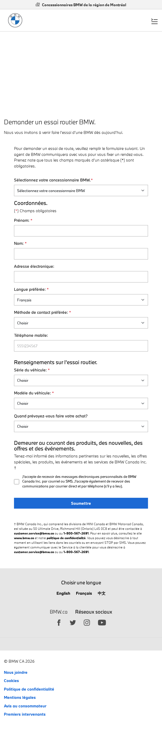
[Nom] (81, 253)
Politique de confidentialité (29, 689)
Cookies (11, 680)
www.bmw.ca (24, 538)
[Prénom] (81, 230)
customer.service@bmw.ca (34, 533)
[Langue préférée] (81, 299)
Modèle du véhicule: (34, 392)
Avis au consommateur (25, 705)
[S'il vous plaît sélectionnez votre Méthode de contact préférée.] (81, 322)
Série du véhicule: (32, 369)
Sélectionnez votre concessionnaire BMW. (53, 179)
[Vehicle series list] (81, 380)
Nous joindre (15, 672)
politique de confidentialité (66, 538)
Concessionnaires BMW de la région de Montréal (81, 4)
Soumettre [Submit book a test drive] (81, 503)
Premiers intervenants (25, 714)
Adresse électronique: (34, 266)
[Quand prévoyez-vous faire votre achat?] (81, 426)
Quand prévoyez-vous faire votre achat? (51, 415)
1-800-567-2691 (76, 533)
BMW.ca (58, 612)
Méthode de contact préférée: (42, 312)
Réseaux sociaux (93, 611)
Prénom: (23, 220)
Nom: (20, 243)
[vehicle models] (81, 403)
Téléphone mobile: (31, 335)
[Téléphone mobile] (81, 345)
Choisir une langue (81, 582)
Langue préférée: (31, 289)
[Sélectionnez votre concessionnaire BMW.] (81, 190)
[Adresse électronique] (81, 276)
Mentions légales (20, 697)
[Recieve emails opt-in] (16, 481)
